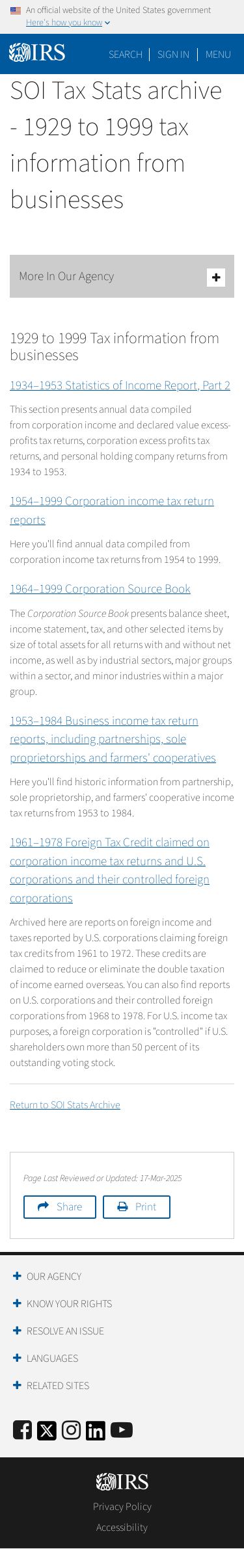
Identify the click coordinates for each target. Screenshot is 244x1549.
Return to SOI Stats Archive (65, 1105)
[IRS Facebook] (22, 1431)
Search (125, 54)
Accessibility (122, 1527)
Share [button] (69, 1207)
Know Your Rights (69, 1304)
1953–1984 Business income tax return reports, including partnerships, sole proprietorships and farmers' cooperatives (113, 739)
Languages (52, 1358)
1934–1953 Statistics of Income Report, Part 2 (120, 386)
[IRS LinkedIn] (95, 1435)
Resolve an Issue (65, 1331)
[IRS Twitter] (47, 1435)
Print (145, 1207)
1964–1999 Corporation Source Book (100, 589)
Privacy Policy (122, 1506)
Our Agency (54, 1276)
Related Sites (58, 1386)
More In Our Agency (122, 277)
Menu (218, 54)
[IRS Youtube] (122, 1431)
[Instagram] (71, 1431)
